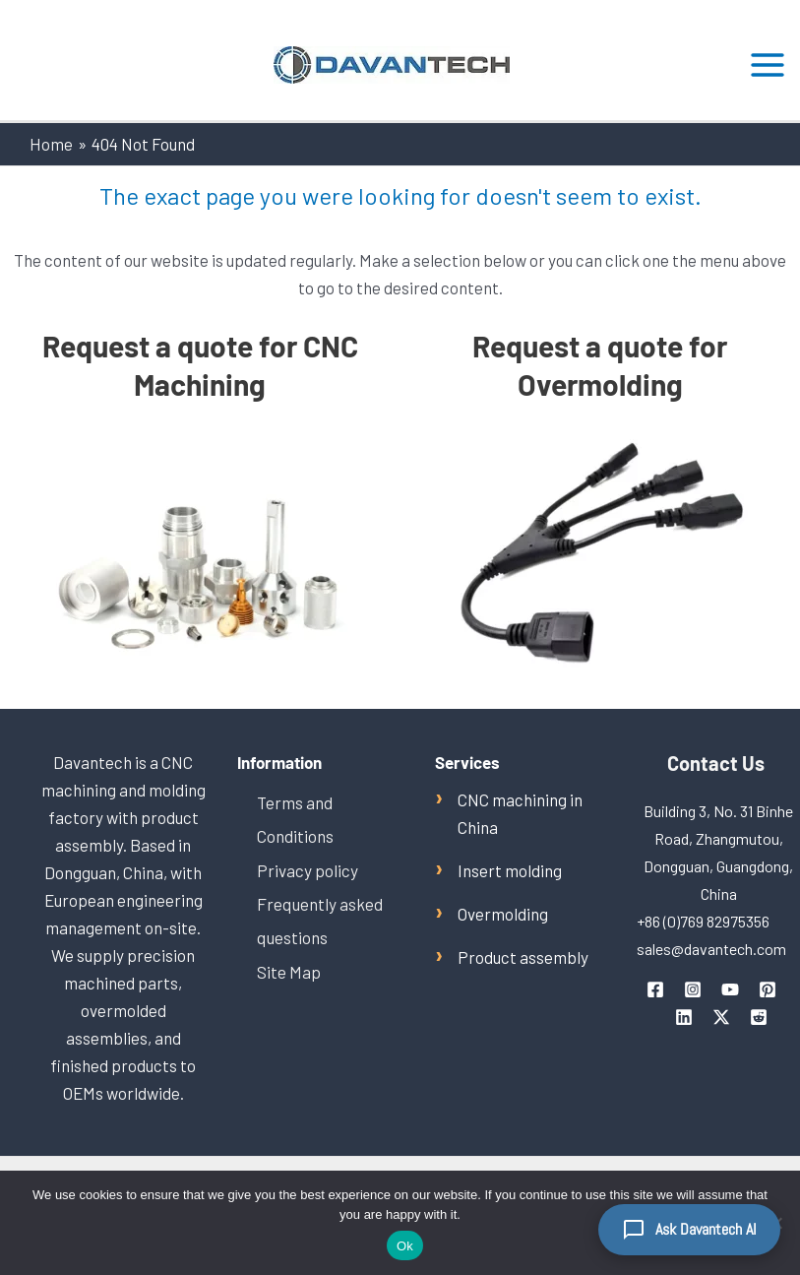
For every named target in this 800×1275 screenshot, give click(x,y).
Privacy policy (307, 869)
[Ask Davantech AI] (689, 1229)
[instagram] (693, 989)
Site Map (289, 970)
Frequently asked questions (319, 919)
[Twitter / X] (721, 1017)
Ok (405, 1246)
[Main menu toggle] (768, 64)
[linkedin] (684, 1017)
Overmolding (503, 914)
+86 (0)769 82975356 (703, 921)
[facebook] (655, 989)
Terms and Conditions (295, 819)
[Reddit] (759, 1017)
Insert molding (510, 870)
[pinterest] (767, 989)
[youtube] (730, 989)
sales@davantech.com (711, 948)
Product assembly (523, 957)
